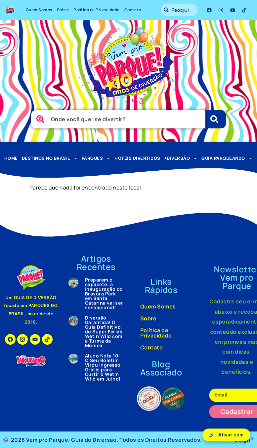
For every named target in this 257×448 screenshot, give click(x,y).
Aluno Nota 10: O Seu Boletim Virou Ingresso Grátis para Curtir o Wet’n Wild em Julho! (103, 36)
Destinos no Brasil (50, 158)
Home (11, 158)
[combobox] (179, 10)
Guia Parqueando (227, 158)
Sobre (63, 10)
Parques (96, 158)
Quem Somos (39, 10)
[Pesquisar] (215, 119)
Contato (132, 10)
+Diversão (181, 158)
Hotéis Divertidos (137, 158)
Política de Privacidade (96, 10)
